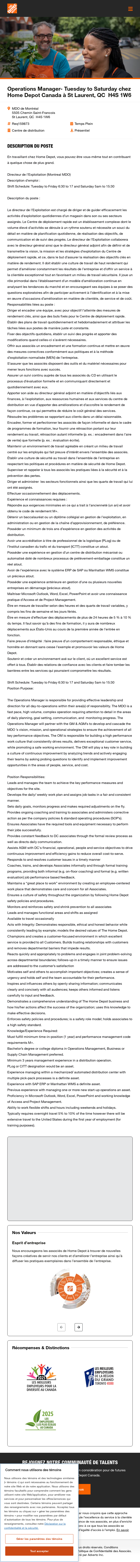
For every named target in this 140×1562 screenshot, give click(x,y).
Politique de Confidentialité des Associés (104, 1551)
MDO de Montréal (25, 108)
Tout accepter (39, 1551)
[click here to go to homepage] (12, 8)
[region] (39, 1513)
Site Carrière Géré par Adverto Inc (80, 1555)
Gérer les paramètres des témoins (39, 1538)
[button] (61, 1327)
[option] (70, 1275)
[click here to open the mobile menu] (130, 8)
